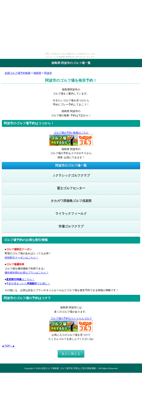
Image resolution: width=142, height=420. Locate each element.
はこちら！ (20, 279)
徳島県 (37, 72)
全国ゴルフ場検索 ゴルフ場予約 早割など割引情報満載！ (69, 368)
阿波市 (48, 72)
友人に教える (71, 354)
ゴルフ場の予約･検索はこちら (71, 132)
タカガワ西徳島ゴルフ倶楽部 (71, 201)
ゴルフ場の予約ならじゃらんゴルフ (71, 318)
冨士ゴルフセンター (71, 188)
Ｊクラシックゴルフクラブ (71, 175)
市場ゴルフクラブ (71, 226)
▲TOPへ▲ (8, 345)
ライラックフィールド (71, 213)
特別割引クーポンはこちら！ (21, 257)
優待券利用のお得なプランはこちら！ (27, 272)
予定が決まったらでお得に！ (28, 283)
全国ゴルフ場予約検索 (18, 72)
